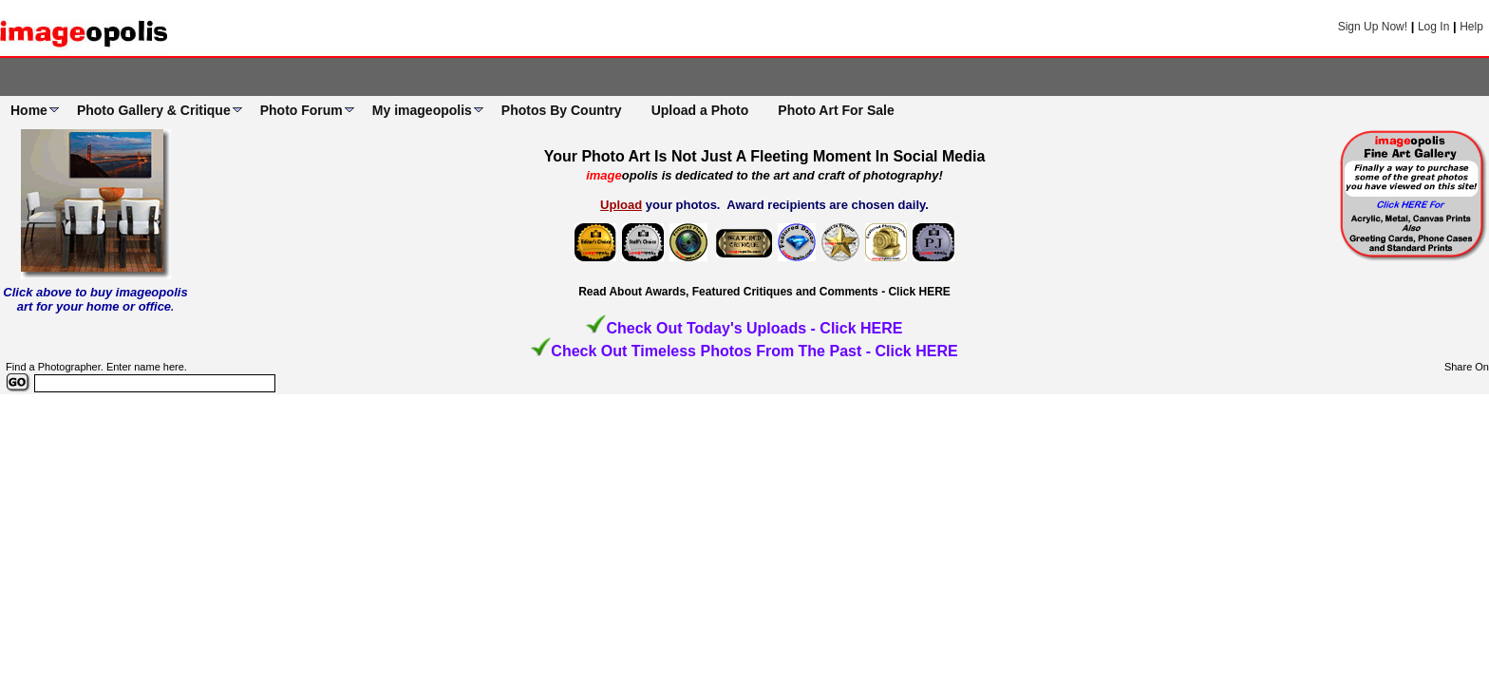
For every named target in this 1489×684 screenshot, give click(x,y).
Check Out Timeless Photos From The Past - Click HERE (754, 351)
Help (1471, 26)
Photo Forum (301, 110)
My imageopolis (422, 110)
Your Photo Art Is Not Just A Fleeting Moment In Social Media (765, 156)
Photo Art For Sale (836, 110)
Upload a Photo (700, 110)
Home (28, 110)
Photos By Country (561, 110)
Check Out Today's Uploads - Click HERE (754, 328)
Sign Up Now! (1372, 26)
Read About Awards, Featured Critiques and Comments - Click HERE (764, 291)
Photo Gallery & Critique (154, 110)
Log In (1433, 26)
